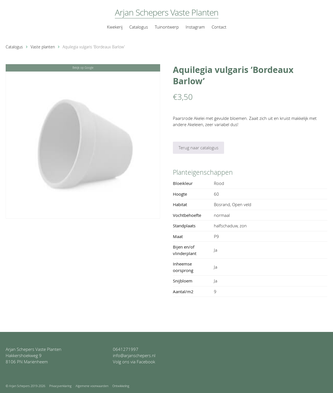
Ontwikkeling (120, 386)
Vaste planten (43, 46)
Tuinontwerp (167, 27)
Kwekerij (115, 27)
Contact (219, 27)
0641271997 (125, 349)
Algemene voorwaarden (92, 386)
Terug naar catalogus (198, 147)
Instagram (195, 27)
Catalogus (138, 27)
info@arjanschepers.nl (134, 355)
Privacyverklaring (60, 386)
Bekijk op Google (82, 68)
